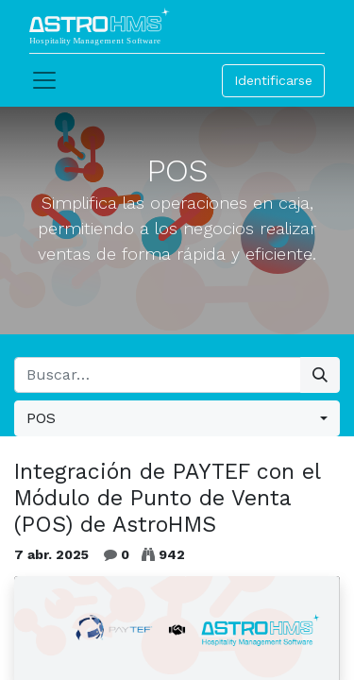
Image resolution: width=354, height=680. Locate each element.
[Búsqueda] (320, 375)
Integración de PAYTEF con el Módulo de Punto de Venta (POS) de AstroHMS (167, 497)
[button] (177, 418)
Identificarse (273, 80)
